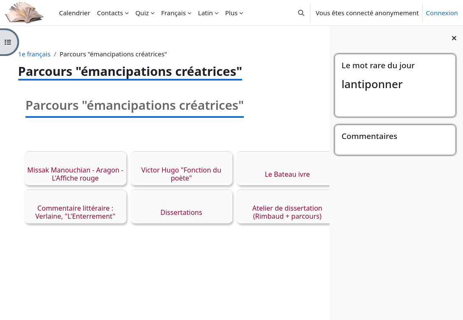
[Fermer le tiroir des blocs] (454, 38)
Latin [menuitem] (205, 12)
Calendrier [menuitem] (74, 12)
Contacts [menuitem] (110, 12)
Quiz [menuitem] (142, 12)
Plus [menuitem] (231, 12)
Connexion (442, 12)
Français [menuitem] (173, 12)
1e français (46, 54)
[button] (301, 12)
